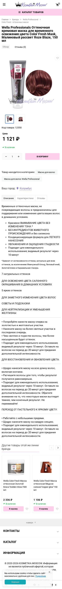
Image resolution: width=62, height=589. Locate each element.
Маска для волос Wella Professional (22, 178)
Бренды (15, 19)
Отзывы (41, 198)
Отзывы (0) (20, 46)
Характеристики (25, 198)
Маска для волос (46, 172)
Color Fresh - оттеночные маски (15, 22)
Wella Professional (30, 19)
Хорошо (15, 581)
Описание (8, 198)
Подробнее (40, 576)
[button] (58, 447)
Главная (5, 19)
